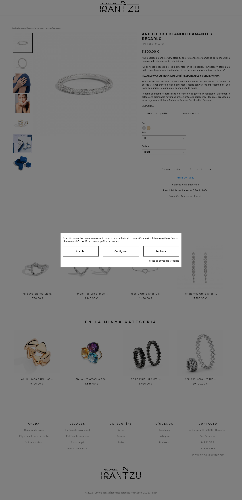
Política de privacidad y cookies (163, 261)
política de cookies (109, 241)
